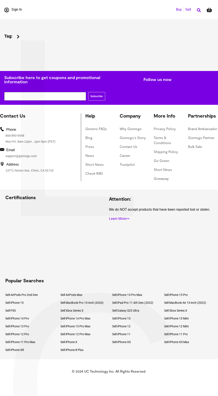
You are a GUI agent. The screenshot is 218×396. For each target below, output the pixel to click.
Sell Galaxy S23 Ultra (125, 310)
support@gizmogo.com (21, 156)
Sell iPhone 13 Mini (176, 318)
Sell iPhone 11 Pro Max (20, 342)
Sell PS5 (10, 310)
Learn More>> (119, 219)
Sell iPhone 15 (14, 302)
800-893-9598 (15, 135)
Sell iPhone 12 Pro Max (75, 334)
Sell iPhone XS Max (176, 342)
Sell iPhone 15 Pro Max (127, 295)
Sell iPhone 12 (121, 326)
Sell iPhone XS (121, 342)
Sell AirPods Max (71, 295)
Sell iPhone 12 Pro (17, 334)
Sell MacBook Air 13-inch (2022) (185, 302)
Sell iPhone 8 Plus (71, 350)
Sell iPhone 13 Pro (17, 326)
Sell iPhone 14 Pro (17, 318)
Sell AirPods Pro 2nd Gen (21, 295)
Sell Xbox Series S (71, 310)
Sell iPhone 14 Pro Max (75, 318)
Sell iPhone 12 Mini (176, 326)
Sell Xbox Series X (175, 310)
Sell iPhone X (68, 342)
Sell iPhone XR (14, 350)
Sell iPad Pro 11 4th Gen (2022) (132, 302)
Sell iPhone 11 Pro (176, 334)
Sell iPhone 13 (121, 318)
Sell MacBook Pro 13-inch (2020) (81, 302)
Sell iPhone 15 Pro (176, 295)
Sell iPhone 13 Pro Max (75, 326)
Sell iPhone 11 (121, 334)
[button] (198, 10)
